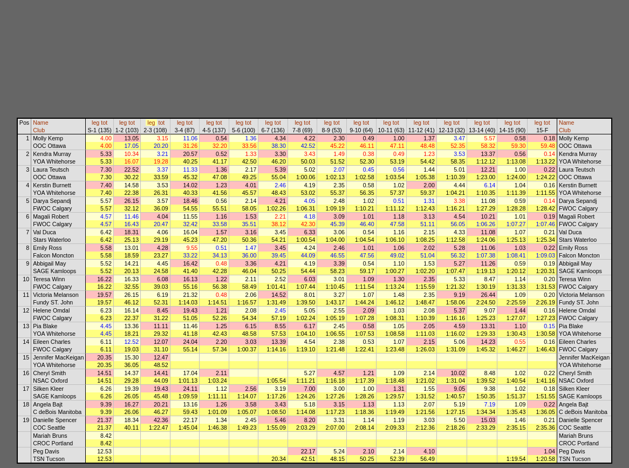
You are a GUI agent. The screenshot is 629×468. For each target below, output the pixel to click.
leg (95, 122)
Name (40, 122)
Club (39, 130)
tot (104, 122)
